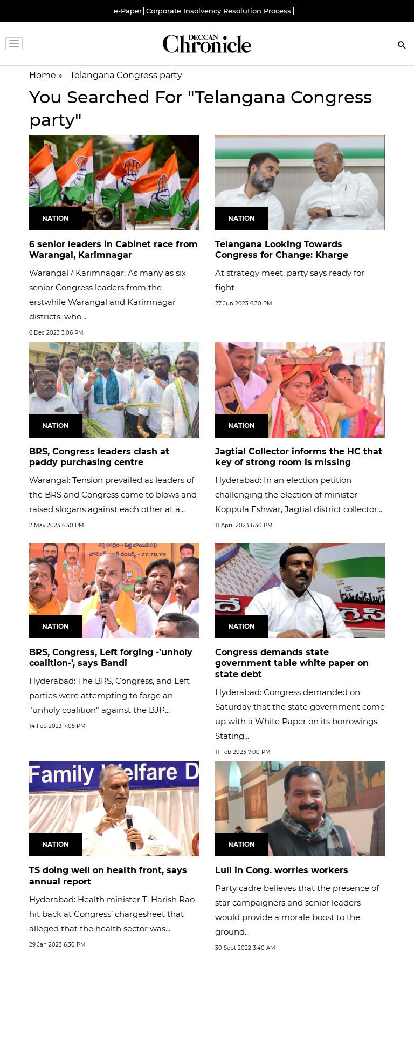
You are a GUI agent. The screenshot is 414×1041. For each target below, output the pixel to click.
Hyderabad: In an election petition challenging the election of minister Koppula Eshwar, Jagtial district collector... (298, 494)
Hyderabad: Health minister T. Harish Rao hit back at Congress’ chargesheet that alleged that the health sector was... (112, 914)
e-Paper (128, 11)
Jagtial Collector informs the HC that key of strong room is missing (298, 457)
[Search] (402, 46)
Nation (55, 218)
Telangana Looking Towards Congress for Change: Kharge (281, 250)
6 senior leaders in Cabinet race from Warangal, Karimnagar (113, 250)
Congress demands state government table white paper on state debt (292, 663)
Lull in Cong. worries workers (281, 870)
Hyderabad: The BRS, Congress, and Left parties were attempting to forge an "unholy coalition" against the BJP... (109, 695)
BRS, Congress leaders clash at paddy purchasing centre (99, 457)
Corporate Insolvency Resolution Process (218, 11)
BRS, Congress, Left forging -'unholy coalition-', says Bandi (110, 658)
